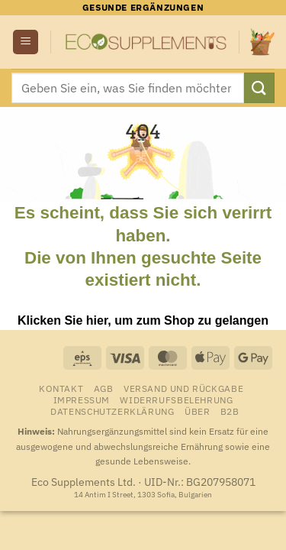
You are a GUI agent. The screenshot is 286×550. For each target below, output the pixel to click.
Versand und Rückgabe (183, 388)
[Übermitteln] (259, 87)
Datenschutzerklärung (112, 411)
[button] (25, 42)
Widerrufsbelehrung (176, 399)
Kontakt (61, 388)
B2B (229, 411)
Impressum (82, 399)
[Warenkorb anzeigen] (262, 42)
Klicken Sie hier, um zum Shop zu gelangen (143, 320)
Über (197, 411)
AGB (104, 388)
